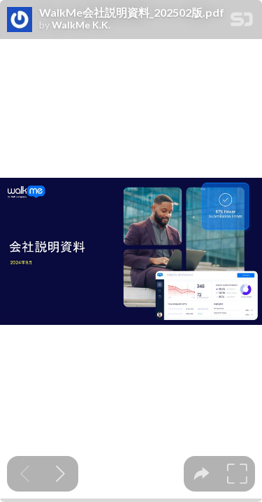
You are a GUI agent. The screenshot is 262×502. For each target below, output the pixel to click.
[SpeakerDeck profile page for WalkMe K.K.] (19, 20)
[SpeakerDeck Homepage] (242, 22)
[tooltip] (201, 473)
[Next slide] (60, 473)
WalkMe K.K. (81, 25)
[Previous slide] (25, 473)
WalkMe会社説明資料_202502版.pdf (131, 12)
